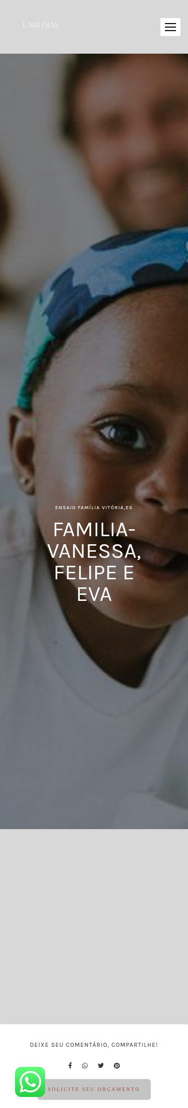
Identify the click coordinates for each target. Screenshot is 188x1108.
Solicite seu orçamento (94, 1089)
